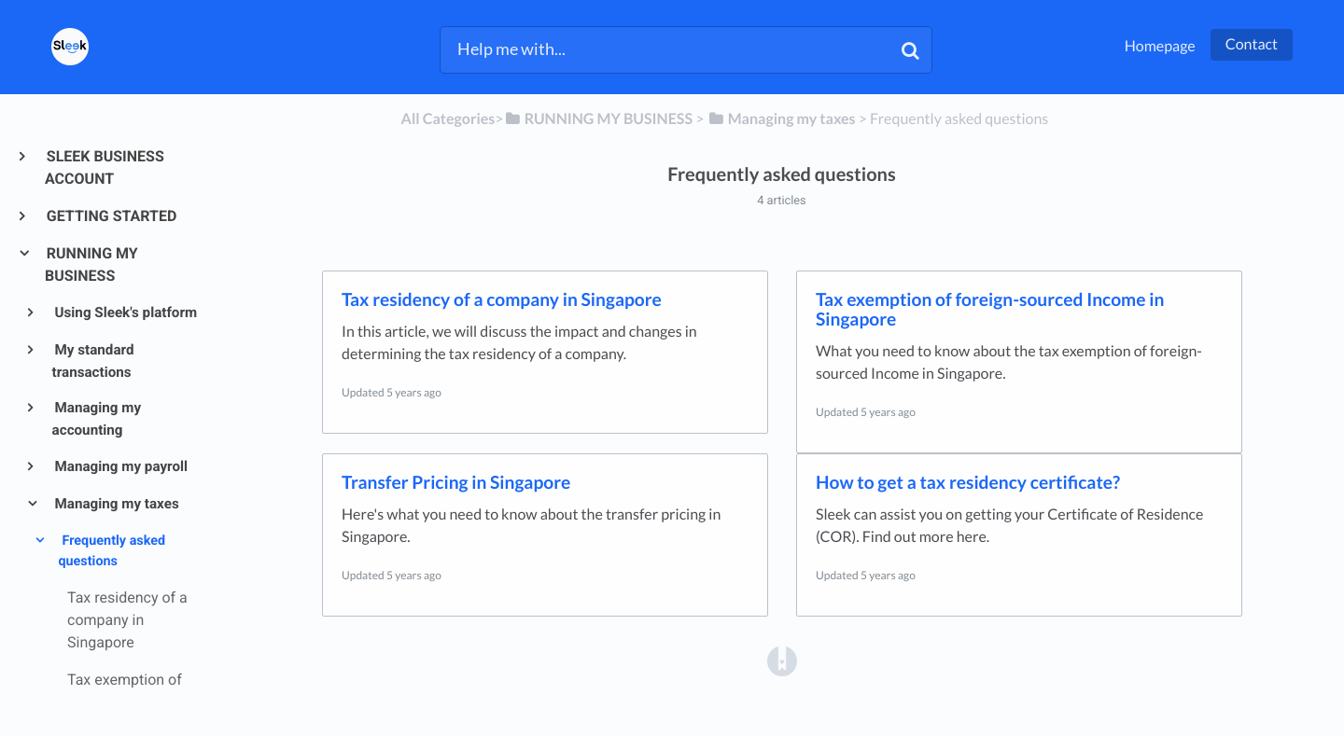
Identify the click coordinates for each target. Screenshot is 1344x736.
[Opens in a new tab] (782, 661)
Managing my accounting (96, 418)
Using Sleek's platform (125, 312)
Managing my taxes (115, 503)
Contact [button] (1251, 44)
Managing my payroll (120, 466)
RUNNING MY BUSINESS (91, 264)
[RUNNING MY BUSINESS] (598, 119)
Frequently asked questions (111, 551)
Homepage (1160, 46)
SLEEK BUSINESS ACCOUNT (104, 167)
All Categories (448, 119)
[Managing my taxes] (781, 119)
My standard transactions (93, 361)
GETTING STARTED (110, 216)
